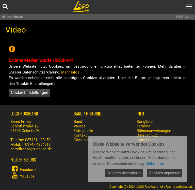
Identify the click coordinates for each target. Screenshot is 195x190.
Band (78, 121)
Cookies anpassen (164, 173)
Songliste (145, 121)
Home (6, 17)
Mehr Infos (70, 72)
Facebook (28, 169)
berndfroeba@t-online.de (31, 149)
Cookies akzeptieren (124, 173)
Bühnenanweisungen (154, 130)
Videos (80, 126)
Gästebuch (83, 140)
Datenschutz (147, 135)
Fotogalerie (83, 130)
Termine (143, 126)
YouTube (27, 176)
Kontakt (80, 135)
